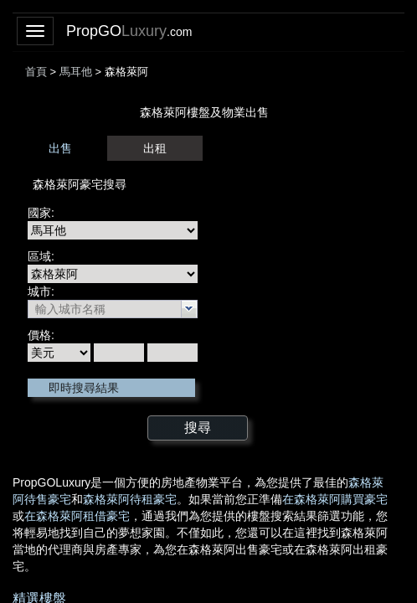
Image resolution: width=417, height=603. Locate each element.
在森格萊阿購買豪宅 (335, 499)
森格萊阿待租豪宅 (130, 499)
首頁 (36, 71)
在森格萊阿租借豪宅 (77, 516)
